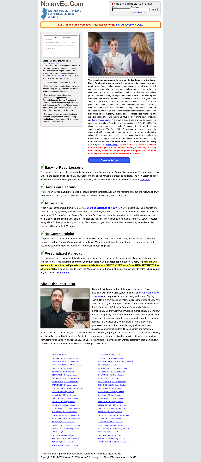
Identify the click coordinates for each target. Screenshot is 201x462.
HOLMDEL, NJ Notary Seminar (64, 395)
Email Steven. (112, 144)
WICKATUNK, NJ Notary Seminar (65, 445)
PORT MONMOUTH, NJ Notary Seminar (113, 428)
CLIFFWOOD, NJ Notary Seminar (64, 375)
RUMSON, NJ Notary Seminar (63, 435)
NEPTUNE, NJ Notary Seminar (63, 422)
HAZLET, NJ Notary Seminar (63, 392)
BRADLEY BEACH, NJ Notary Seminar (113, 368)
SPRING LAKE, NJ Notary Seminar (111, 438)
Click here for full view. (51, 63)
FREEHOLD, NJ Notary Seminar (110, 388)
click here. (145, 179)
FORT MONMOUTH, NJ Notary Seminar (67, 388)
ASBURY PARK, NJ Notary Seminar (65, 361)
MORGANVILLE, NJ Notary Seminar (66, 418)
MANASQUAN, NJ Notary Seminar (111, 408)
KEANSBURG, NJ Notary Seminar (111, 398)
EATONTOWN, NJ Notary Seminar (65, 382)
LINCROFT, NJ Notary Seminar (64, 405)
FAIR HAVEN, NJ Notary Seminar (64, 385)
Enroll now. (63, 272)
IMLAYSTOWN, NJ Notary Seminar (65, 398)
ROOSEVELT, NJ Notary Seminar (110, 432)
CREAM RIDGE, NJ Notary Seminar (65, 378)
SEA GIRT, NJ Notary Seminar (109, 435)
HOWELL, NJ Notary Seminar (109, 395)
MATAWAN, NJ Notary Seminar (110, 412)
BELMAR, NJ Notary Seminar (63, 368)
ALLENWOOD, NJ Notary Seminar (111, 358)
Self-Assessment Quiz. (129, 24)
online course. (62, 76)
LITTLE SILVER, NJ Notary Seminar (112, 405)
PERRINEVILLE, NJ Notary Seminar (66, 428)
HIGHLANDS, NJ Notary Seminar (111, 392)
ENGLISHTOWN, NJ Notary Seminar (112, 382)
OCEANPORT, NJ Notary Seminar (111, 425)
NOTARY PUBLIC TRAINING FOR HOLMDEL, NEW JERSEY (65, 13)
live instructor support (101, 120)
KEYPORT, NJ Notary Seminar (63, 402)
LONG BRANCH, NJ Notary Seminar (66, 408)
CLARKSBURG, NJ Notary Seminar (111, 371)
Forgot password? (138, 12)
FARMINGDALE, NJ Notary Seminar (112, 385)
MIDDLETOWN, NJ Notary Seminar (65, 415)
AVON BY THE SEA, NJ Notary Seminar (67, 365)
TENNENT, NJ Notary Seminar (63, 442)
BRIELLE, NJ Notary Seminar (63, 371)
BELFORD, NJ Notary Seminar (109, 365)
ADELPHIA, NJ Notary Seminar (64, 355)
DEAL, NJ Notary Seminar (108, 378)
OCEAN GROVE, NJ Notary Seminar (66, 425)
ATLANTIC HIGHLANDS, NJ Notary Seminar (115, 361)
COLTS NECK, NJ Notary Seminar (111, 375)
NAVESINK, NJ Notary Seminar (110, 418)
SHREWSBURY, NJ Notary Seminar (65, 438)
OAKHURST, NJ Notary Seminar (110, 422)
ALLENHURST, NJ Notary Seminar (111, 355)
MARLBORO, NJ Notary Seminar (64, 412)
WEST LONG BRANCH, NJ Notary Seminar (114, 442)
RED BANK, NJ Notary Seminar (64, 432)
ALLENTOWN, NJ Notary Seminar (65, 358)
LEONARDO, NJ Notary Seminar (110, 402)
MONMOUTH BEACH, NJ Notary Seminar (114, 415)
